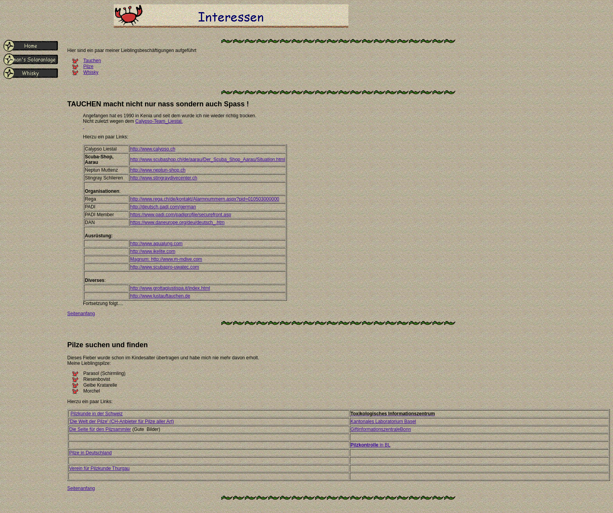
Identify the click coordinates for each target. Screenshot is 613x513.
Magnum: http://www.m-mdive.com (166, 259)
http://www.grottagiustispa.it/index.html (170, 288)
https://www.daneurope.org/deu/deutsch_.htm (177, 222)
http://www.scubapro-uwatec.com (164, 267)
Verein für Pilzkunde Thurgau (99, 468)
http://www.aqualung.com (156, 243)
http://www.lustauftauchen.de (160, 296)
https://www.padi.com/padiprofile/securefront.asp (180, 214)
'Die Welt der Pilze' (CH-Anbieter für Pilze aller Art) (121, 421)
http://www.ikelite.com (152, 251)
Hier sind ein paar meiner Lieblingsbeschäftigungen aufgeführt (131, 50)
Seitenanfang (81, 313)
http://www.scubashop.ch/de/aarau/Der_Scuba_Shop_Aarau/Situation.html (207, 159)
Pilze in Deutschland (90, 453)
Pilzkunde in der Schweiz (96, 413)
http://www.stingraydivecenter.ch (163, 178)
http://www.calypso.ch (152, 149)
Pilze (88, 66)
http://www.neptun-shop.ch (157, 170)
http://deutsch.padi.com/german (163, 207)
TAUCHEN (84, 104)
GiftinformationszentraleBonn (381, 429)
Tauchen (92, 60)
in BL (371, 445)
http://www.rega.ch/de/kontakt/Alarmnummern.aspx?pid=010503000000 (204, 199)
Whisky (91, 72)
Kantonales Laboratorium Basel (383, 421)
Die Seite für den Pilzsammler (100, 429)
